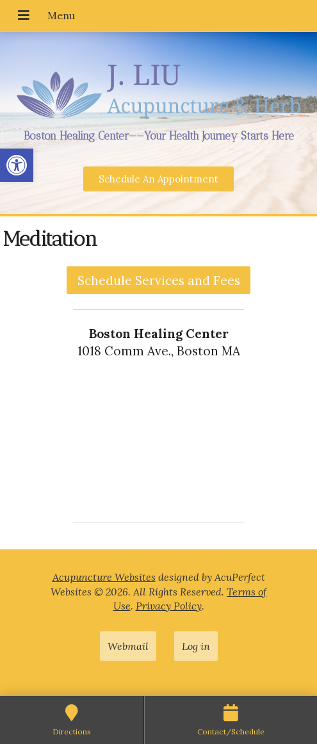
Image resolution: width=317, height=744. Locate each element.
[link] (16, 165)
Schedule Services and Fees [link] (158, 280)
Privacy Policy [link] (169, 605)
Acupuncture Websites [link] (104, 576)
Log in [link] (196, 646)
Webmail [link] (128, 646)
